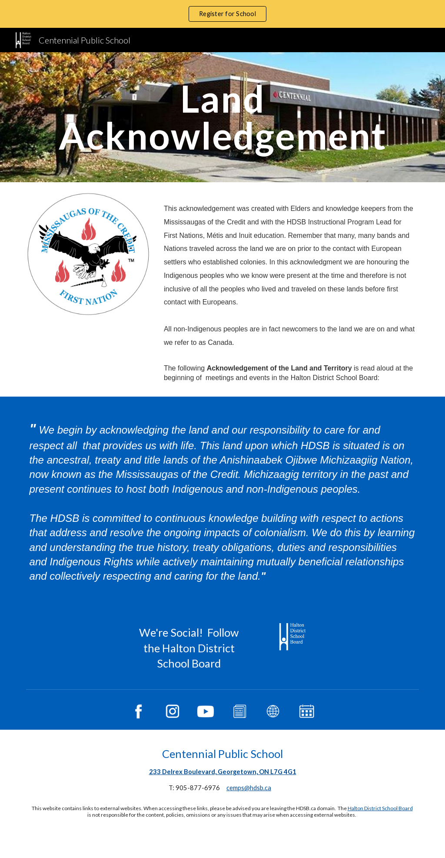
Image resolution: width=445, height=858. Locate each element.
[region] (222, 14)
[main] (222, 117)
